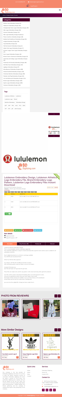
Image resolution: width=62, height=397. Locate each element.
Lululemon (18, 96)
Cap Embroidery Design (10, 43)
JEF (12, 108)
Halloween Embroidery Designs (12, 25)
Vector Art (44, 372)
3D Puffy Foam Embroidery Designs (13, 64)
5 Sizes (46, 357)
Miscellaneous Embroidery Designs (13, 69)
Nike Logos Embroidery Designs (12, 30)
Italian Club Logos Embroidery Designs (13, 48)
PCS (20, 105)
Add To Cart (9, 230)
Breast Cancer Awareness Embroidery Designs (15, 56)
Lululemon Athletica (9, 96)
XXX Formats (18, 108)
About (28, 372)
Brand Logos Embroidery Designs (12, 80)
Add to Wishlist (27, 230)
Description (9, 244)
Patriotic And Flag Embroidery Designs (13, 76)
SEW (24, 105)
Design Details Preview (12, 15)
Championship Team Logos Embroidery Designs (16, 28)
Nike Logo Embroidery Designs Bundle (13, 34)
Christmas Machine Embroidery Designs (14, 74)
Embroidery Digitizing (47, 370)
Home (4, 15)
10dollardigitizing (31, 395)
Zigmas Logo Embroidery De (51, 354)
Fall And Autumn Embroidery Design (12, 46)
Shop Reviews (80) (24, 244)
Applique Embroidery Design (11, 67)
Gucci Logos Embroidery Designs (12, 54)
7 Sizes (4, 357)
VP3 (9, 108)
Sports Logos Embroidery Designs (12, 83)
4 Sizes (25, 357)
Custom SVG (45, 374)
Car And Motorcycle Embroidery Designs (14, 78)
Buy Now (18, 230)
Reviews (38, 244)
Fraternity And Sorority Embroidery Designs (14, 62)
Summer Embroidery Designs (11, 32)
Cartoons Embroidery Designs (11, 85)
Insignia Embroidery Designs (11, 41)
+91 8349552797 (20, 2)
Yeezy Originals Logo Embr (30, 354)
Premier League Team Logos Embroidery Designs (15, 51)
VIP (6, 108)
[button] (60, 10)
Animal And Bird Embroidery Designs (13, 71)
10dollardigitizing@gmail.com (36, 2)
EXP (9, 105)
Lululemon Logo (8, 99)
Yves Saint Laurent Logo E (9, 354)
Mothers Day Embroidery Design (12, 23)
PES (13, 105)
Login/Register (34, 6)
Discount (52, 244)
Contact (29, 376)
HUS (16, 105)
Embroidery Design (20, 102)
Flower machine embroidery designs (13, 37)
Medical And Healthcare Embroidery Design (15, 39)
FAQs (28, 374)
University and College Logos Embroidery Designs (15, 59)
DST (6, 105)
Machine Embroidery (10, 102)
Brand (15, 99)
